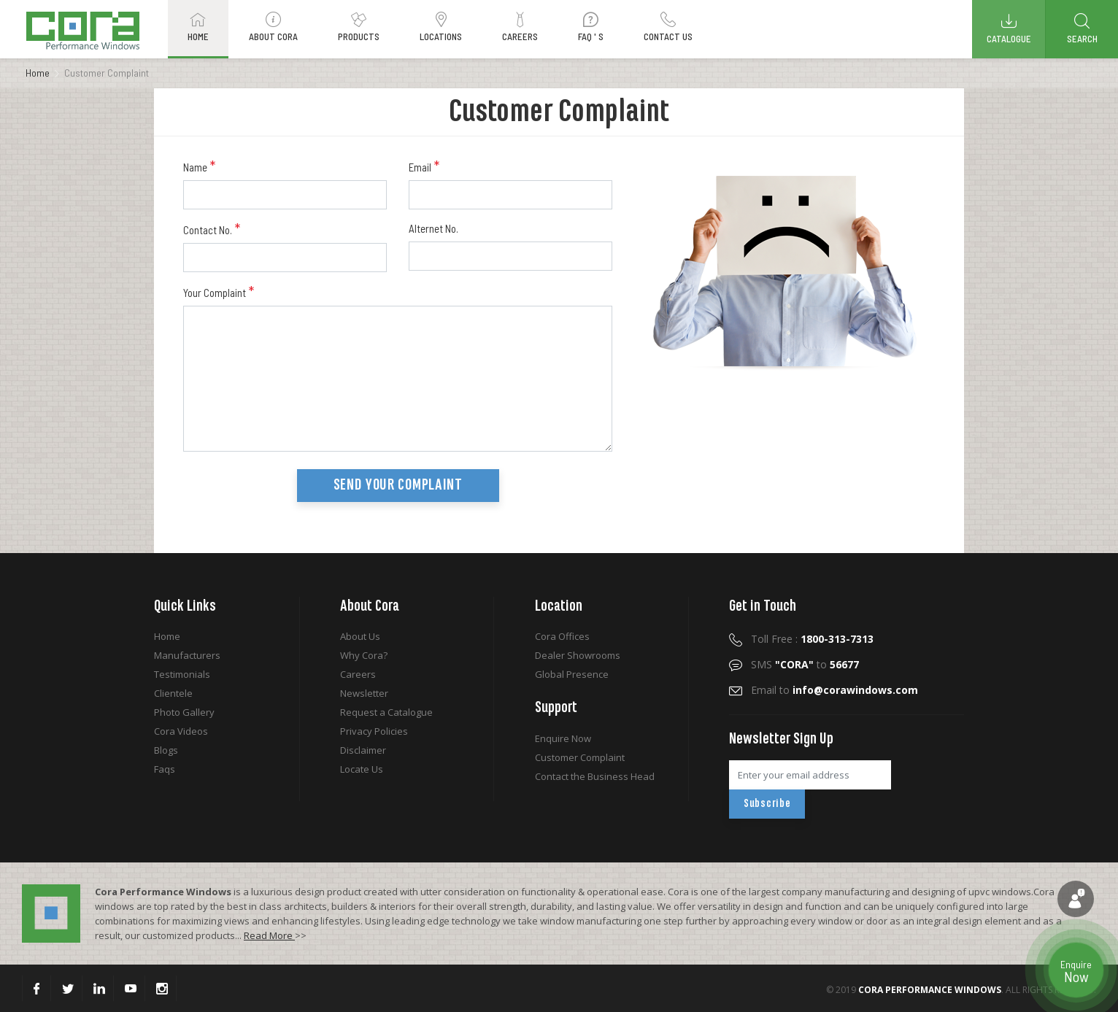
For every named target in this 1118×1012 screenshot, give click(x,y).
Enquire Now (563, 738)
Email (424, 166)
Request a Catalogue (386, 712)
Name (199, 166)
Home (38, 72)
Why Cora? (364, 655)
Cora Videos (181, 731)
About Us (360, 636)
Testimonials (182, 674)
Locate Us (361, 769)
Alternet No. (433, 228)
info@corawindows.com (855, 690)
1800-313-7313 (837, 639)
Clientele (173, 693)
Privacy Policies (374, 731)
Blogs (166, 750)
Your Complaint (218, 292)
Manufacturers (187, 655)
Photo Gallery (184, 712)
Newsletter (364, 693)
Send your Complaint (398, 485)
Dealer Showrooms (577, 655)
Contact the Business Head (595, 776)
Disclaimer (363, 750)
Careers (358, 674)
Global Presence (572, 674)
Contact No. (211, 229)
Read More (269, 935)
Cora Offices (562, 636)
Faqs (164, 769)
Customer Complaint (580, 757)
